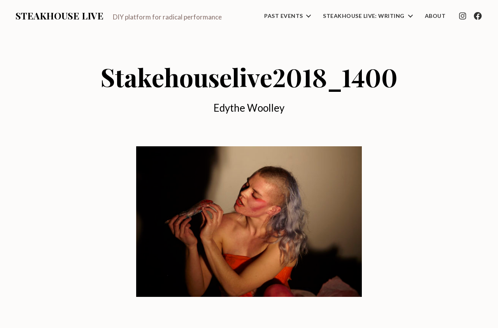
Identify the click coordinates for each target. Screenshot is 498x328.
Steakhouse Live (59, 15)
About (435, 16)
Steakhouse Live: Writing (363, 16)
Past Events (283, 16)
